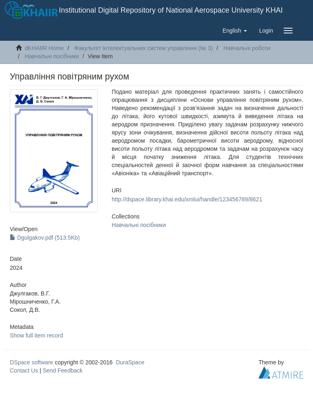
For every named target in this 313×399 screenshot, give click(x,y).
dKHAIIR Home (44, 48)
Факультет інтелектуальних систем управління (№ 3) (143, 48)
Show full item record (36, 335)
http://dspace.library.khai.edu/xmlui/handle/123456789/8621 (187, 199)
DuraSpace (130, 362)
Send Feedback (63, 370)
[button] (234, 30)
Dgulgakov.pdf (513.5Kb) (45, 237)
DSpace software (31, 362)
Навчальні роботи (246, 48)
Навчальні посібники (52, 56)
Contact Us (24, 370)
